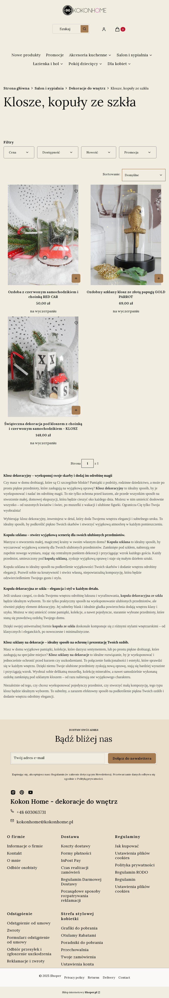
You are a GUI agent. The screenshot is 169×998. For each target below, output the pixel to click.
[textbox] (144, 175)
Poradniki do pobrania (82, 942)
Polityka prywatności (135, 864)
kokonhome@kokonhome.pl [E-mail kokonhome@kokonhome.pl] (45, 821)
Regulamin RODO (131, 872)
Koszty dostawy (75, 845)
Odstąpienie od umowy (29, 923)
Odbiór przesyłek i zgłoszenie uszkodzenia (29, 951)
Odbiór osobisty (22, 867)
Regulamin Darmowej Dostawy (81, 881)
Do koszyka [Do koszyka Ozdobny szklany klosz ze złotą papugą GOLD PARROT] (159, 278)
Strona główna (16, 88)
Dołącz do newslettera (132, 758)
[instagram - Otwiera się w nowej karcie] (13, 792)
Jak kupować (127, 845)
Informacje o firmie (25, 845)
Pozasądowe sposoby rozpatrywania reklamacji (80, 896)
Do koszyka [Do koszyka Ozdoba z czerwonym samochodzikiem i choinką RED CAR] (76, 278)
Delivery (109, 977)
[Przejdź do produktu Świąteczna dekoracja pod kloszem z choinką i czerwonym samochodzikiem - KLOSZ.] (43, 367)
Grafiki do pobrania (79, 928)
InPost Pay (71, 860)
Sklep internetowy (79, 992)
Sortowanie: (111, 174)
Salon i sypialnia (49, 88)
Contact (124, 977)
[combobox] (65, 28)
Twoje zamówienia (78, 956)
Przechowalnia (75, 949)
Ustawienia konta (77, 964)
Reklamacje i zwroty (26, 961)
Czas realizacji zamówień (74, 870)
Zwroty (13, 930)
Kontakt (14, 853)
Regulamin (125, 879)
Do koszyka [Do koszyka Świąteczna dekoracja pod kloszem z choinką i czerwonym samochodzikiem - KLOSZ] (76, 410)
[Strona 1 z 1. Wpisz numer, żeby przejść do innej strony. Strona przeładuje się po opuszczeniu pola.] (87, 463)
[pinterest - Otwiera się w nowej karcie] (21, 792)
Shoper (55, 976)
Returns (93, 977)
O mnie (14, 860)
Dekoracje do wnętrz (87, 88)
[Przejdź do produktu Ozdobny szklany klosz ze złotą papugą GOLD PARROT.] (126, 235)
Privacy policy (74, 977)
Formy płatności (76, 853)
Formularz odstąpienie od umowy (28, 940)
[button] (84, 29)
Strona (76, 463)
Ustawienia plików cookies (132, 855)
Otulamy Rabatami (78, 935)
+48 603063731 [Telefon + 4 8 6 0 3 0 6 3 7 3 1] (31, 812)
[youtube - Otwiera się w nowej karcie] (30, 792)
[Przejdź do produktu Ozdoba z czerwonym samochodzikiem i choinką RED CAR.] (43, 235)
